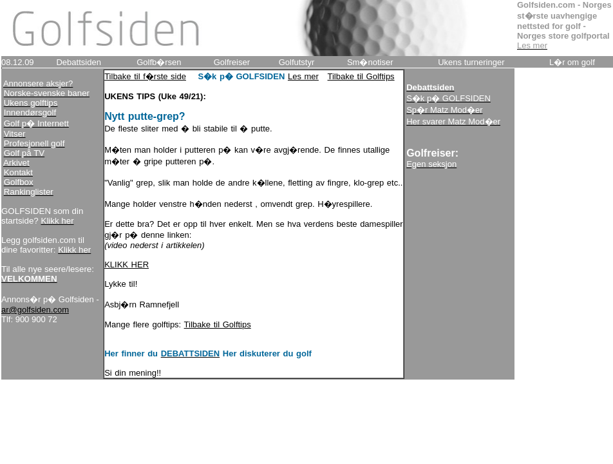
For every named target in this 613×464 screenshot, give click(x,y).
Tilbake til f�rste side (145, 76)
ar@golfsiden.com (35, 309)
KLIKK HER (126, 264)
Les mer (303, 76)
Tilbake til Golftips (361, 76)
